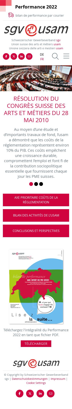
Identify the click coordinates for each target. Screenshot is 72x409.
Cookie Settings (36, 383)
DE (42, 54)
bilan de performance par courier (40, 15)
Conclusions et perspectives (36, 231)
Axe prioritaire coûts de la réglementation (36, 199)
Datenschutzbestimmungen (30, 379)
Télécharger (36, 344)
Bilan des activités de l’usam (36, 215)
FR (42, 59)
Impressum (58, 379)
